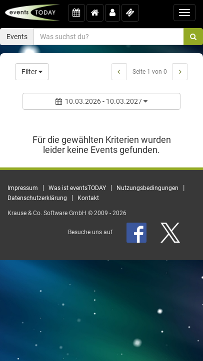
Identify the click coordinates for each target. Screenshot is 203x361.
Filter (32, 72)
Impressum (23, 188)
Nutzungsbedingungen (147, 188)
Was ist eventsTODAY (77, 188)
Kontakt (88, 198)
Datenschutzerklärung (37, 198)
